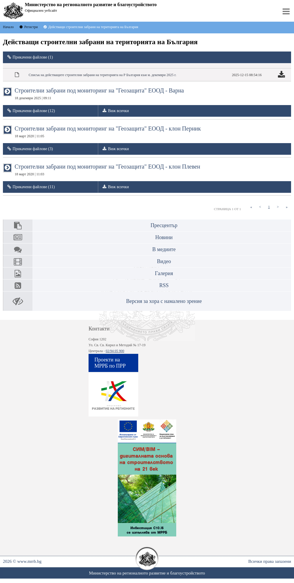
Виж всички (118, 111)
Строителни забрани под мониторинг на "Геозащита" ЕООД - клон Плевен (107, 169)
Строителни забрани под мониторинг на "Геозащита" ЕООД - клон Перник (108, 131)
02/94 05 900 (115, 351)
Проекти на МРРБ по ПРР (110, 363)
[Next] (277, 207)
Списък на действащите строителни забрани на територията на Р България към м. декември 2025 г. (102, 75)
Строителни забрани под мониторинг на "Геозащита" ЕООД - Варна (99, 93)
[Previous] (259, 207)
